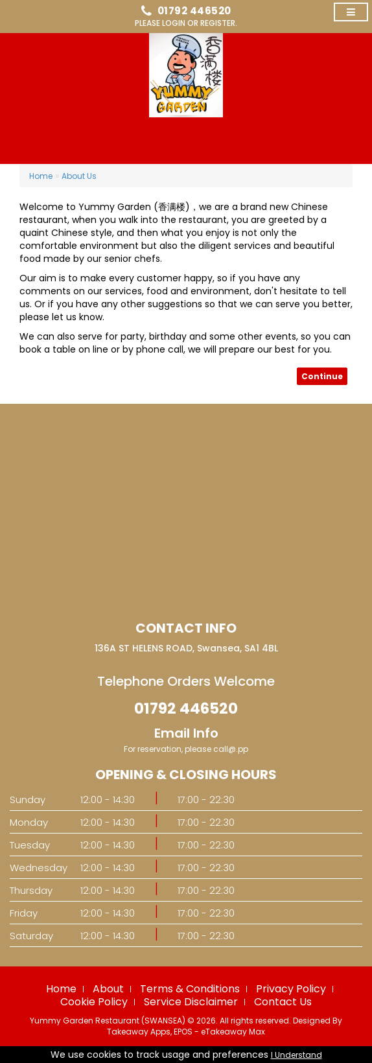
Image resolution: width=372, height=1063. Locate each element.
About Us (79, 175)
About (108, 988)
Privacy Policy (291, 988)
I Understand (296, 1054)
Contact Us (283, 1001)
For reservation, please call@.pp (186, 748)
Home (40, 175)
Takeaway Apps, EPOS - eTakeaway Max (186, 1031)
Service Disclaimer (191, 1001)
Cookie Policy (94, 1001)
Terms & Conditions (190, 988)
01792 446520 (194, 11)
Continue (322, 376)
